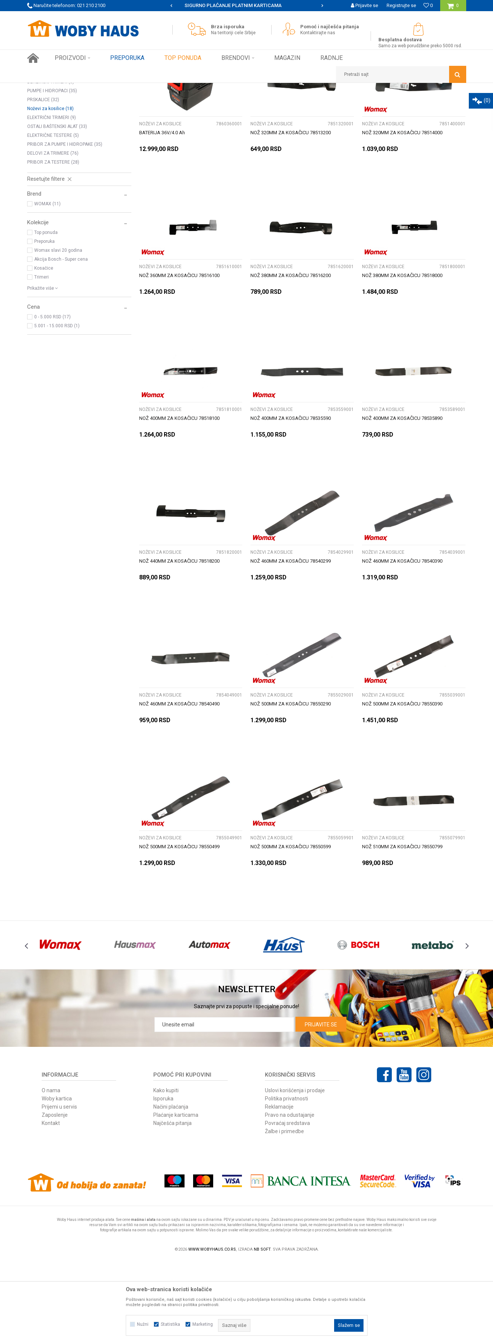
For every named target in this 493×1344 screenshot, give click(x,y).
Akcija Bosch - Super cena (61, 342)
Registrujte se (401, 5)
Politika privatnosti (286, 1181)
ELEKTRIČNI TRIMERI (51, 200)
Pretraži (205, 102)
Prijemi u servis (59, 1190)
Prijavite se (321, 1107)
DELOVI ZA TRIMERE (53, 236)
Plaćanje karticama (175, 1198)
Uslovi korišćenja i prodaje (295, 1173)
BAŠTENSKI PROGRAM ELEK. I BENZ (131, 88)
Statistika (170, 1324)
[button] (401, 74)
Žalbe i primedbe (284, 1214)
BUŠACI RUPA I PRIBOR (54, 155)
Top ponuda (46, 315)
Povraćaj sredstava (287, 1206)
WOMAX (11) (47, 286)
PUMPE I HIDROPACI (52, 173)
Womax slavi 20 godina (58, 333)
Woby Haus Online (46, 88)
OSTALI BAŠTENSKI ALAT (57, 209)
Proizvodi (79, 88)
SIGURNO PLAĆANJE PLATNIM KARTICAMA (246, 5)
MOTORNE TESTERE (51, 146)
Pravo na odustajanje (289, 1198)
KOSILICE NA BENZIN (51, 129)
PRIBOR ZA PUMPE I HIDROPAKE (64, 227)
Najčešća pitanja (172, 1206)
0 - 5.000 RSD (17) (52, 399)
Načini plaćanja (170, 1190)
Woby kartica (57, 1181)
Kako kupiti (166, 1173)
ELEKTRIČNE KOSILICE (53, 120)
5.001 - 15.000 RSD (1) (57, 408)
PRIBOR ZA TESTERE (53, 245)
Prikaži (388, 102)
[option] (246, 5)
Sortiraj (281, 102)
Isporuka (163, 1181)
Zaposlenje (55, 1198)
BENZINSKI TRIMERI (50, 164)
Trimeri (41, 360)
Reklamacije (279, 1190)
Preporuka (44, 324)
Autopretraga (249, 102)
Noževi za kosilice (50, 191)
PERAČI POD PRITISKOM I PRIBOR (66, 138)
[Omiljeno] (428, 5)
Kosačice (43, 351)
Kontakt (51, 1206)
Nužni (142, 1324)
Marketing (202, 1324)
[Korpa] (453, 8)
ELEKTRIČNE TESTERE (53, 218)
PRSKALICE (43, 182)
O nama (51, 1173)
